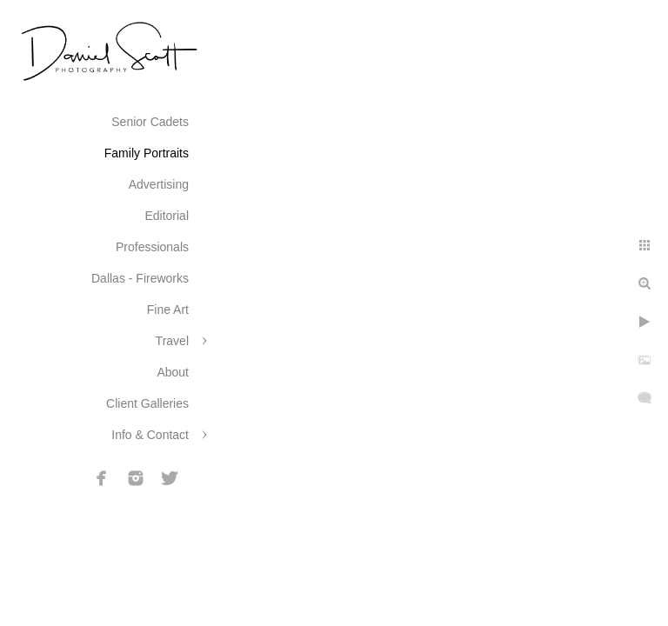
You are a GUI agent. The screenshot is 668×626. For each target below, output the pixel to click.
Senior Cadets (150, 122)
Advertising (159, 184)
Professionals (152, 247)
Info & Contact (150, 435)
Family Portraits (146, 153)
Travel (172, 341)
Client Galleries (147, 403)
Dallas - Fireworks (140, 278)
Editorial (166, 216)
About (173, 372)
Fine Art (168, 309)
